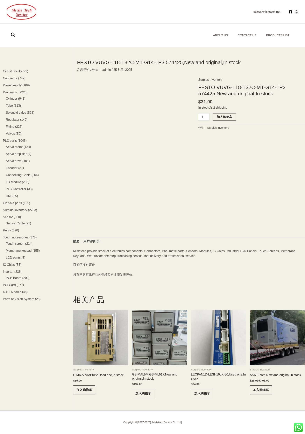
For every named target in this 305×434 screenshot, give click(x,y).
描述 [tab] (76, 241)
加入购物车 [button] (84, 389)
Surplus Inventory (210, 79)
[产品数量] (203, 116)
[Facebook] (290, 12)
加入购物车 (224, 117)
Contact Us (247, 35)
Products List (277, 35)
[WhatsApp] (296, 12)
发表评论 (83, 69)
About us (220, 35)
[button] (267, 12)
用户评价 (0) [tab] (92, 241)
